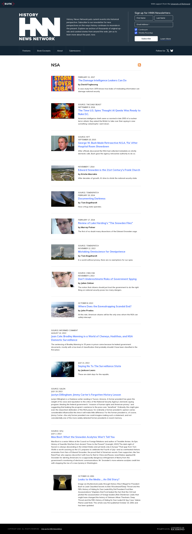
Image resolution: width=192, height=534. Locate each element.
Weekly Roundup (146, 33)
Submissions (75, 50)
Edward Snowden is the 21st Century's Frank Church (109, 169)
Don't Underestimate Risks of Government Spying (107, 278)
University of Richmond (180, 4)
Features (26, 50)
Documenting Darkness (91, 198)
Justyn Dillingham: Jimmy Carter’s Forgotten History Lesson (86, 394)
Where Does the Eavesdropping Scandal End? (104, 306)
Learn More (165, 38)
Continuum (143, 29)
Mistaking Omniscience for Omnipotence (101, 251)
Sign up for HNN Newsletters (51, 529)
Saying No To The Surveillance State (99, 366)
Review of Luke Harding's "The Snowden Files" (105, 223)
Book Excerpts (44, 50)
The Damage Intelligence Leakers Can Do (102, 80)
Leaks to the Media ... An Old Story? (98, 479)
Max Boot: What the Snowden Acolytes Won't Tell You (83, 436)
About (60, 50)
